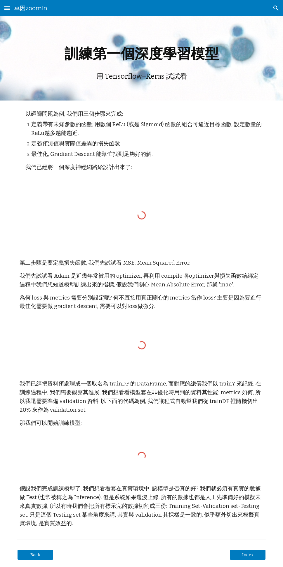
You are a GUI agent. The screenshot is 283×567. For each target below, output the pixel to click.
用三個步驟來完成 (100, 114)
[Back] (35, 555)
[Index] (247, 555)
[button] (7, 8)
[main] (141, 58)
